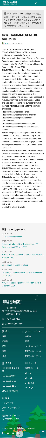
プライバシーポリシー (11, 409)
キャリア (29, 388)
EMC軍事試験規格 (10, 391)
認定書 (5, 341)
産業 (27, 341)
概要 (4, 336)
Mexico (8, 43)
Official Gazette (18, 207)
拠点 (4, 356)
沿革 (4, 351)
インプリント (8, 403)
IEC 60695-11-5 (9, 386)
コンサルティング (33, 346)
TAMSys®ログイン (33, 356)
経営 (4, 346)
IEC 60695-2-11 (9, 381)
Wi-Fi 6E (29, 378)
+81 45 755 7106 (12, 319)
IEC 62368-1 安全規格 (10, 369)
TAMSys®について (33, 351)
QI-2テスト (30, 383)
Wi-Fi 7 (28, 373)
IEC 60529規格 (8, 376)
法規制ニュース (32, 368)
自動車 (28, 336)
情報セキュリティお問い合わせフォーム (11, 417)
